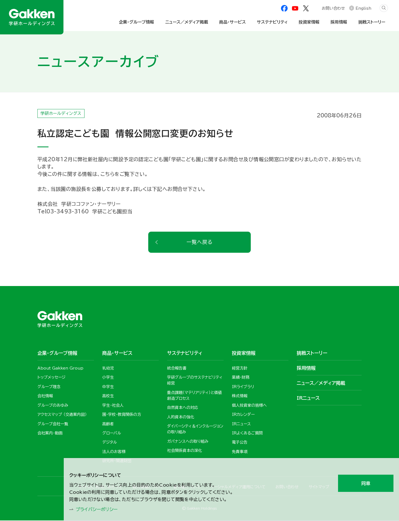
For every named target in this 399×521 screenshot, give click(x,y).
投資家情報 (309, 22)
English (363, 9)
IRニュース (308, 398)
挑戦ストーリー (371, 22)
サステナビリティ (272, 22)
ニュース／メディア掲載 (186, 22)
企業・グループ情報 (136, 22)
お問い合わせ (333, 9)
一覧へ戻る (199, 242)
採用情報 (339, 22)
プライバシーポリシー (100, 508)
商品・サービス (232, 22)
